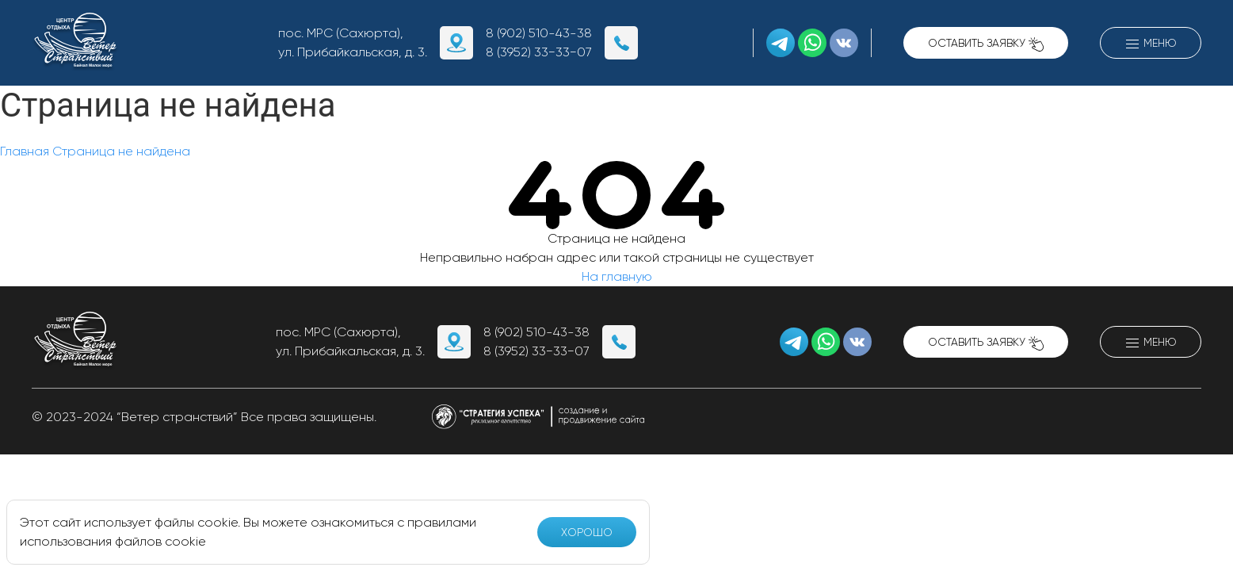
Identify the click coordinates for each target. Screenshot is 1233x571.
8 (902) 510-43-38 (539, 32)
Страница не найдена (121, 151)
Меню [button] (1150, 44)
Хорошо (587, 532)
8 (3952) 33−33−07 (539, 51)
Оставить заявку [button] (986, 44)
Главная (24, 151)
